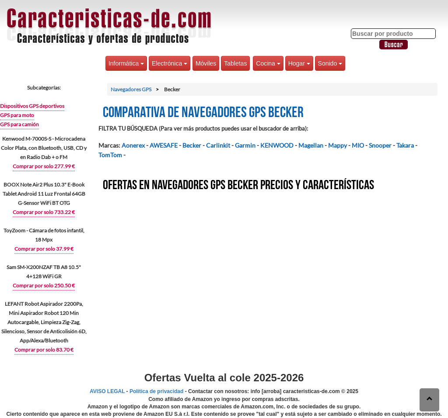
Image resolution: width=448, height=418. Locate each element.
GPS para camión (19, 124)
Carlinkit (218, 145)
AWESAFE (164, 145)
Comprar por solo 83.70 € (44, 349)
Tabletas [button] (235, 63)
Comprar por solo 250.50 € (44, 285)
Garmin (245, 145)
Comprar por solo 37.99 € (44, 248)
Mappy (337, 145)
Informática (126, 63)
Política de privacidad (156, 391)
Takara (405, 145)
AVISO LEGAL (107, 391)
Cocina (268, 63)
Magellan (310, 145)
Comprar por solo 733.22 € (44, 212)
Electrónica (169, 63)
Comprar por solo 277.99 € (44, 166)
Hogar (299, 63)
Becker (191, 145)
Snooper (380, 145)
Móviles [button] (206, 63)
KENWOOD (277, 145)
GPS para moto (17, 115)
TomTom (110, 155)
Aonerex (133, 145)
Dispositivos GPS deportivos (32, 106)
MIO (358, 145)
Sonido (330, 63)
